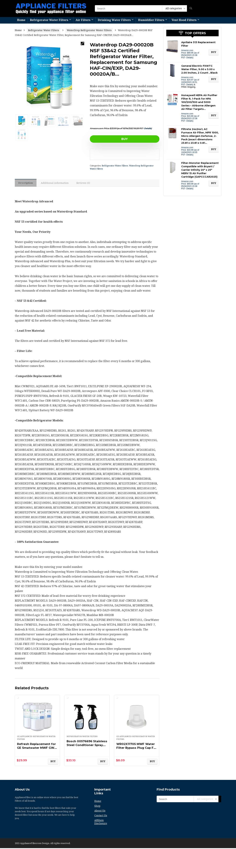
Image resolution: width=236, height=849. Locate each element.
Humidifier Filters (151, 20)
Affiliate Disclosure (100, 822)
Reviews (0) (85, 183)
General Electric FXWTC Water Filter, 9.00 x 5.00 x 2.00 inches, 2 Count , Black (199, 69)
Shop (97, 806)
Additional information (56, 183)
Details (147, 128)
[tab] (26, 183)
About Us (99, 811)
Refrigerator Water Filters (49, 20)
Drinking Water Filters (114, 20)
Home (21, 20)
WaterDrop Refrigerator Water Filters (89, 30)
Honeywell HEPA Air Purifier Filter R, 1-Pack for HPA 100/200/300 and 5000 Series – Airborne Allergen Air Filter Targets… (199, 102)
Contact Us (100, 816)
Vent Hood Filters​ (184, 20)
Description (26, 183)
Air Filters (83, 20)
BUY (110, 139)
